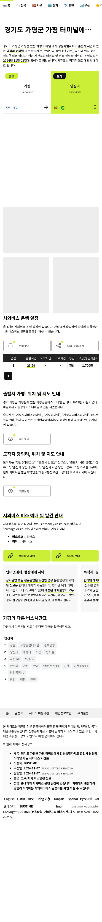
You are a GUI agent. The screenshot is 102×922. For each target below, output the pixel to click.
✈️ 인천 (69, 5)
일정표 (19, 713)
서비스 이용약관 (39, 713)
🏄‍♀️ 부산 (85, 5)
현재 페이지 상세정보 (19, 744)
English (9, 799)
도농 (38, 652)
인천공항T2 (17, 672)
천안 (13, 679)
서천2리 (29, 659)
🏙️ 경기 (53, 5)
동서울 (50, 652)
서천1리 (15, 659)
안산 (25, 666)
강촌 (13, 645)
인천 (66, 666)
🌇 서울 (37, 5)
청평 (23, 679)
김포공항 (49, 645)
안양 (35, 666)
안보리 (14, 666)
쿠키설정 (83, 713)
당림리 (14, 652)
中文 (31, 799)
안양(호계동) (51, 666)
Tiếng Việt (43, 799)
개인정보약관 (63, 713)
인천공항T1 (81, 666)
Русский (86, 799)
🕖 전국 (21, 5)
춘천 (33, 679)
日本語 (21, 799)
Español (72, 799)
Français (58, 799)
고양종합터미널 (29, 645)
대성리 (27, 652)
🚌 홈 (6, 5)
